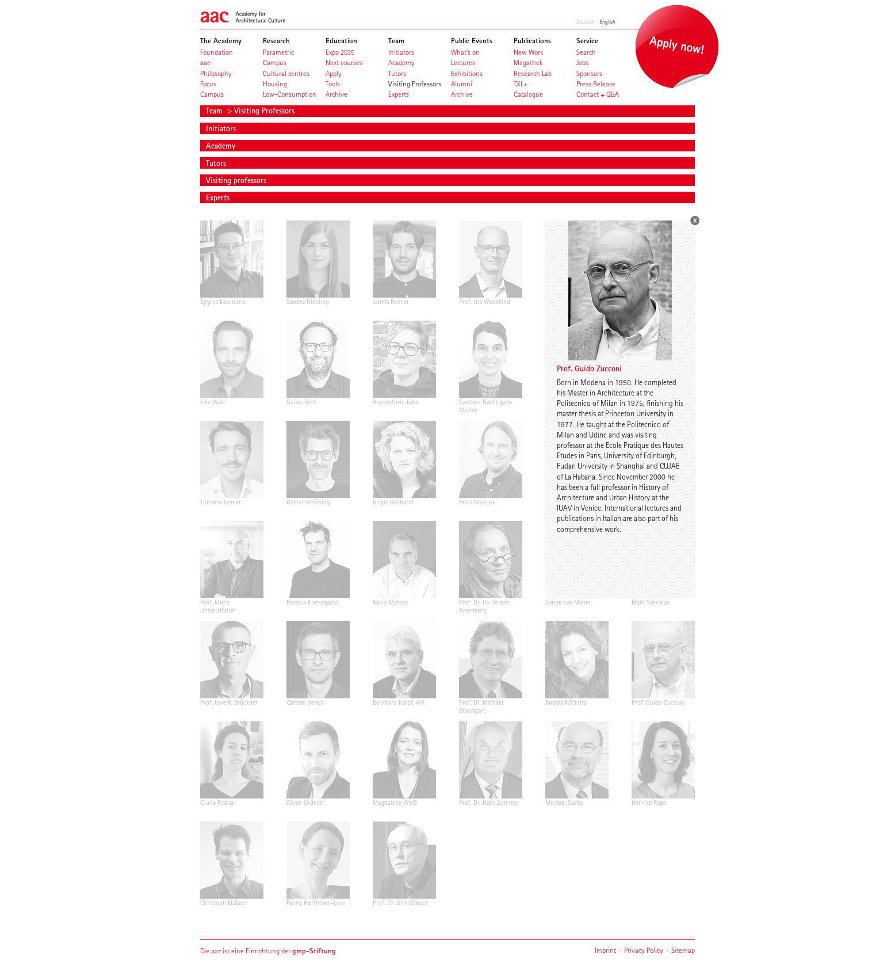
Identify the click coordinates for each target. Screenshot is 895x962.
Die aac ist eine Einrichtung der (268, 950)
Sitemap (683, 950)
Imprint (605, 950)
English (607, 21)
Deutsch (585, 21)
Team (215, 110)
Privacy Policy (643, 950)
